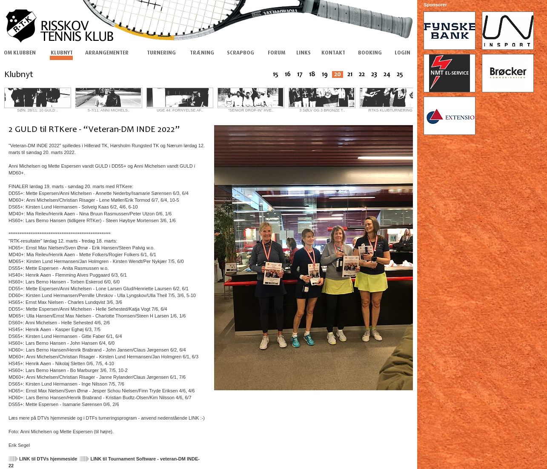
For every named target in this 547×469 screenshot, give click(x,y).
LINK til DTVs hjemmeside (48, 458)
